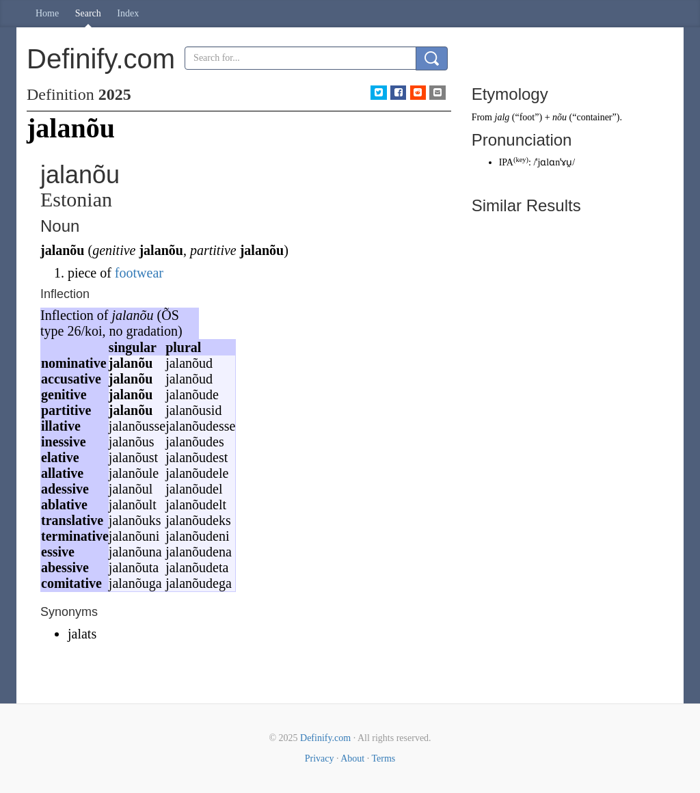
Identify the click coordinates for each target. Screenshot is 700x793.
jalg (502, 117)
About (352, 758)
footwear (139, 272)
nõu (559, 117)
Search (88, 13)
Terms (383, 758)
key (520, 159)
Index (128, 13)
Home (47, 13)
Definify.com (325, 738)
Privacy (319, 758)
